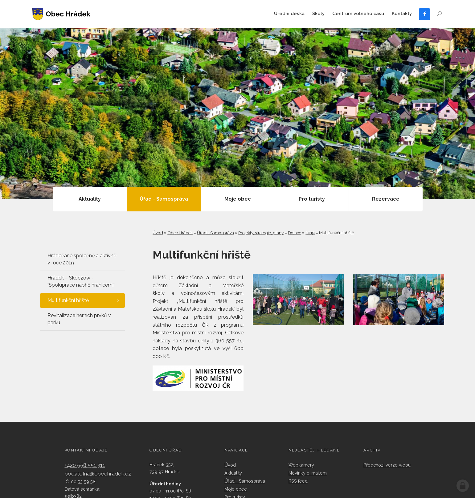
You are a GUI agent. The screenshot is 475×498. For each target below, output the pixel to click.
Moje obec (235, 489)
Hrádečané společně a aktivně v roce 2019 (81, 259)
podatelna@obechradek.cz (98, 474)
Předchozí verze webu (387, 464)
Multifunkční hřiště (68, 300)
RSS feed (298, 481)
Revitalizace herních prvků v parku (79, 318)
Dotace (294, 232)
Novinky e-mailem (308, 473)
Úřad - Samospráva (215, 232)
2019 (310, 232)
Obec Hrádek (180, 232)
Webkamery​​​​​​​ (301, 464)
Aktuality (233, 473)
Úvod (158, 232)
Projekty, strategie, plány (261, 232)
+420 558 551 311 (85, 465)
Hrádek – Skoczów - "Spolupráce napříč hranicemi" (81, 281)
